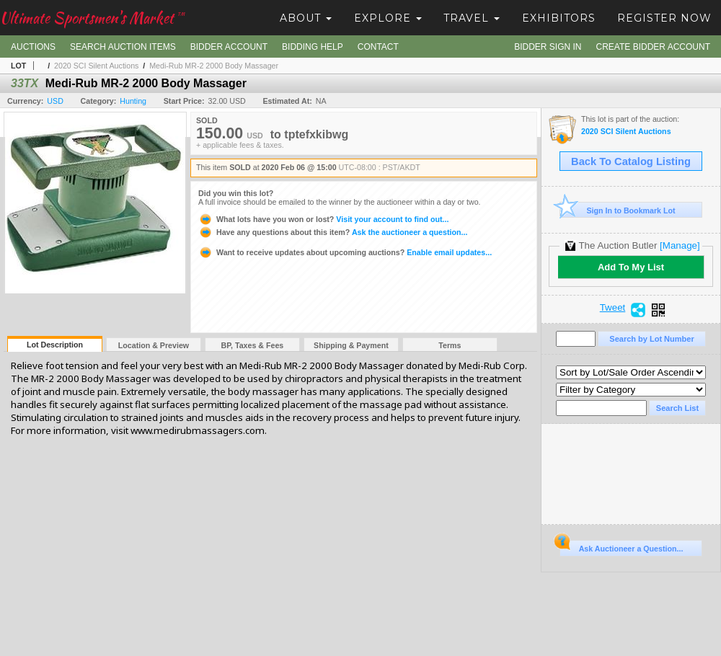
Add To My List (631, 267)
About (306, 18)
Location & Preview (153, 345)
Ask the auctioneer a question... (332, 232)
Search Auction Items (123, 47)
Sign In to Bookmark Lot (617, 210)
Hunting (133, 101)
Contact (378, 47)
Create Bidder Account (653, 47)
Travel (471, 18)
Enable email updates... (345, 252)
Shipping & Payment (351, 345)
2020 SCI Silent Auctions (96, 65)
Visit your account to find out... (323, 219)
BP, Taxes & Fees (252, 345)
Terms (449, 345)
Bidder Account (228, 47)
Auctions (33, 47)
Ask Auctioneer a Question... (621, 546)
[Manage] (679, 245)
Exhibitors (559, 18)
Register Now (664, 18)
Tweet (613, 308)
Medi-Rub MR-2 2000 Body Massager (213, 65)
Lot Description (55, 344)
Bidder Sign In (547, 47)
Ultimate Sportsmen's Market (92, 17)
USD (55, 101)
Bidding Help (312, 47)
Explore (388, 18)
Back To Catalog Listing (631, 161)
